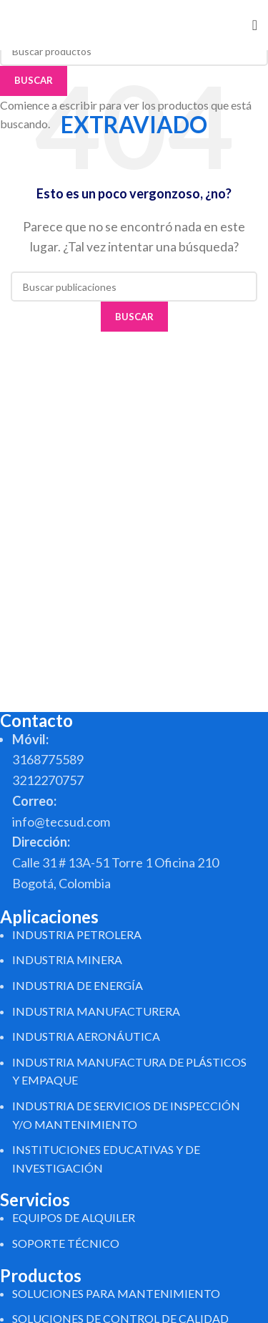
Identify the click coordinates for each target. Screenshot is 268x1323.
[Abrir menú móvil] (254, 25)
